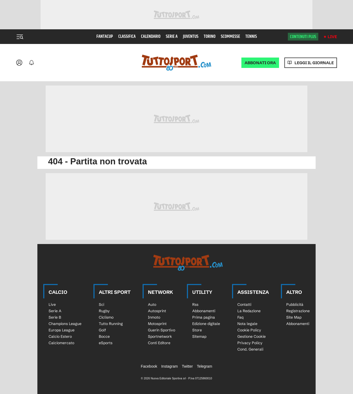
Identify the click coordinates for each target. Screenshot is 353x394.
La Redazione (249, 310)
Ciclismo (106, 317)
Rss (195, 304)
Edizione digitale (206, 323)
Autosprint (157, 310)
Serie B (55, 317)
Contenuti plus (303, 37)
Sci (101, 304)
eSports (105, 342)
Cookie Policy (249, 330)
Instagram (169, 366)
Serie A (172, 36)
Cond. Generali (250, 349)
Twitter (187, 366)
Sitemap (199, 336)
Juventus (190, 36)
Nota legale (247, 323)
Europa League (61, 330)
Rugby (104, 310)
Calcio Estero (60, 336)
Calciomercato (61, 342)
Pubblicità (294, 304)
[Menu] (19, 36)
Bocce (104, 336)
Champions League (65, 323)
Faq (240, 317)
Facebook (149, 366)
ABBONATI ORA (260, 63)
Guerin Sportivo (161, 330)
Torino (209, 36)
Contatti (244, 304)
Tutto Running (111, 323)
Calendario (150, 36)
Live (332, 37)
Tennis (251, 36)
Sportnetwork (160, 336)
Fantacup (104, 36)
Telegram (204, 366)
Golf (102, 330)
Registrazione (298, 310)
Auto (152, 304)
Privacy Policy (249, 342)
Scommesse (230, 36)
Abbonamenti (203, 310)
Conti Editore (159, 342)
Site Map (293, 317)
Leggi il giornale (314, 63)
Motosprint (157, 323)
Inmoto (154, 317)
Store (197, 330)
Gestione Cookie (251, 336)
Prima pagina (203, 317)
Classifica (127, 36)
